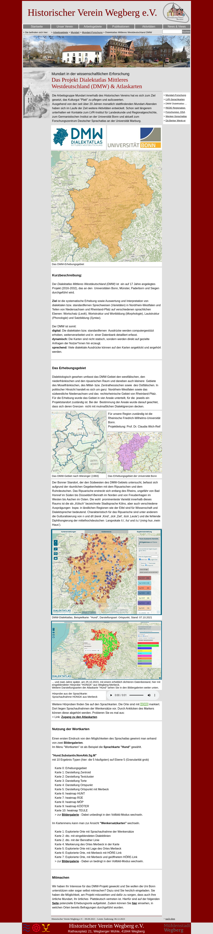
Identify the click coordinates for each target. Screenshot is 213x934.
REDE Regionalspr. (176, 108)
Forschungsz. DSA (175, 112)
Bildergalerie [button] (70, 814)
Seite (55, 903)
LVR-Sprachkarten (175, 99)
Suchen (186, 31)
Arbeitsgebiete (60, 32)
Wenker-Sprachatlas (176, 116)
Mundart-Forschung (92, 32)
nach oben (170, 918)
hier (134, 903)
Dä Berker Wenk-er (176, 120)
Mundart (75, 32)
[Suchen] (172, 32)
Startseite (37, 26)
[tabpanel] (36, 32)
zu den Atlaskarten (84, 716)
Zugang (66, 716)
